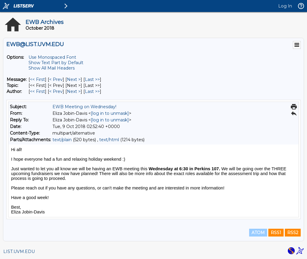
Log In (285, 6)
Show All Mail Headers (51, 68)
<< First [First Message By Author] (37, 91)
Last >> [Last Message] (92, 79)
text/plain (62, 139)
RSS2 (292, 232)
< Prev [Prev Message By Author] (56, 91)
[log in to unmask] (110, 113)
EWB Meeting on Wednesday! (84, 106)
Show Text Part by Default (55, 62)
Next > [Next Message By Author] (74, 91)
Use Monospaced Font (52, 57)
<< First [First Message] (37, 79)
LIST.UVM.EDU (19, 251)
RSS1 (276, 232)
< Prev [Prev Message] (56, 79)
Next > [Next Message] (74, 79)
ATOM (258, 232)
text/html (109, 139)
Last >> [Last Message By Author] (92, 91)
